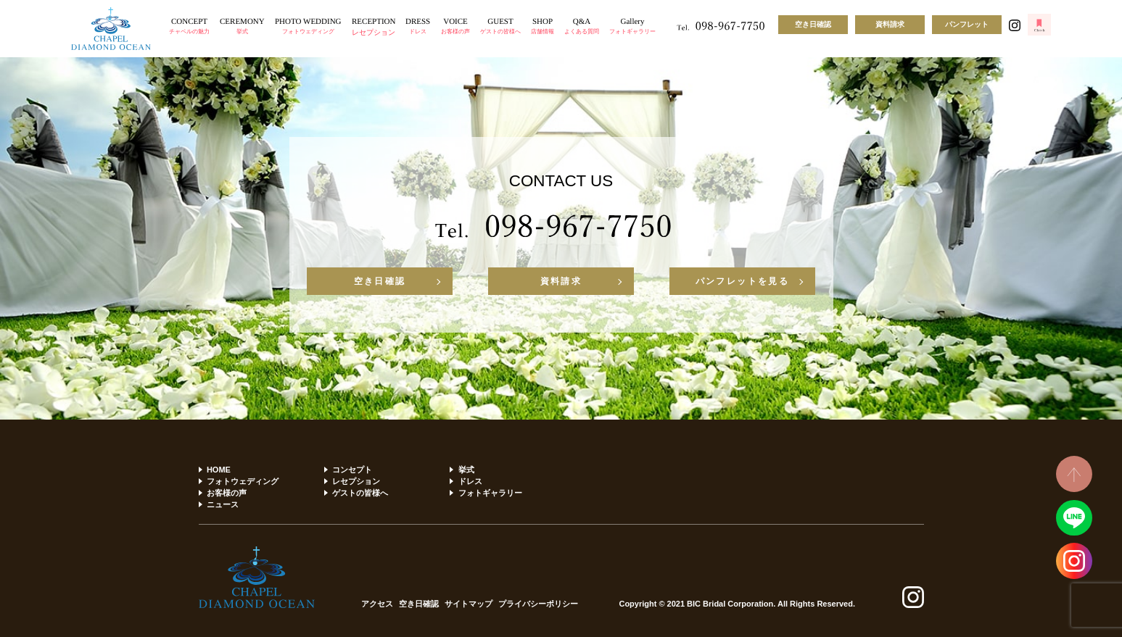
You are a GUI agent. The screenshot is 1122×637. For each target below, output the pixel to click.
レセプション (356, 481)
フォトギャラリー (490, 492)
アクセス (377, 604)
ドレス (470, 481)
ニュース (223, 504)
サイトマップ (468, 604)
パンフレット (967, 24)
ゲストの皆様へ (360, 492)
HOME (219, 469)
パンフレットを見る (743, 281)
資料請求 (889, 24)
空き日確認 (813, 24)
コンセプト (352, 469)
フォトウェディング (243, 481)
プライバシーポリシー (538, 604)
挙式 (466, 469)
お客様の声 (227, 492)
